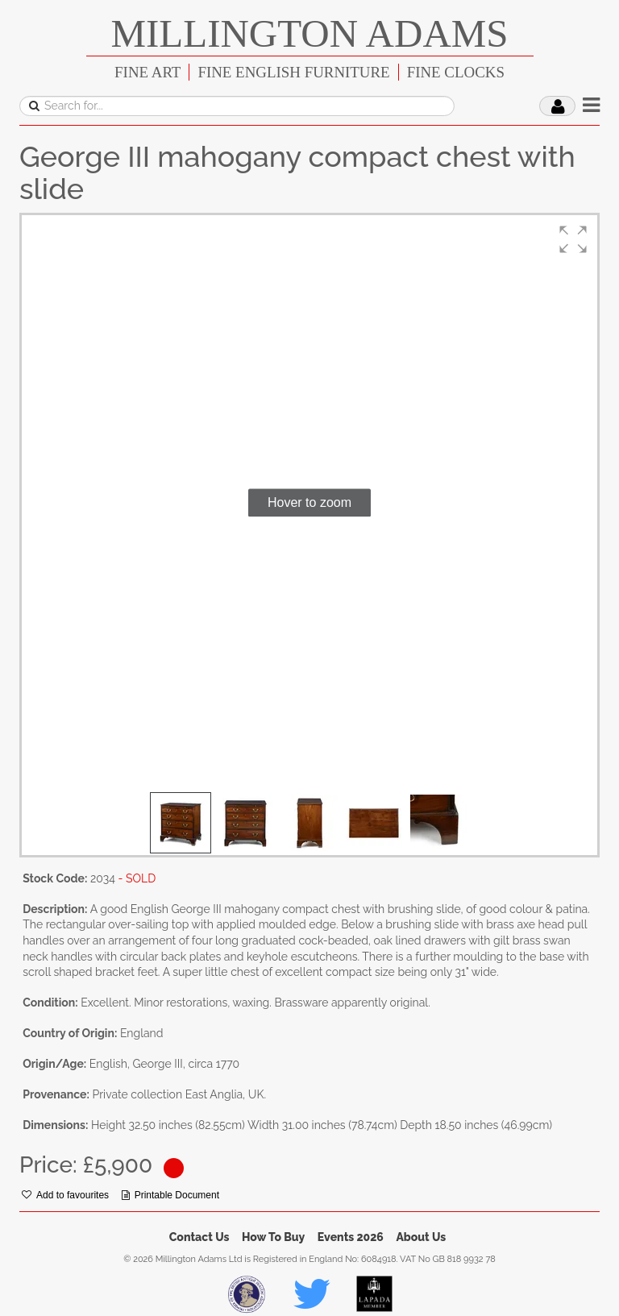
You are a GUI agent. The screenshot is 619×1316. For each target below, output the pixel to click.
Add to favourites (65, 1195)
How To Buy (273, 1237)
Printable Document (170, 1195)
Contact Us (199, 1237)
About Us (421, 1237)
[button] (573, 239)
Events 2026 (351, 1237)
